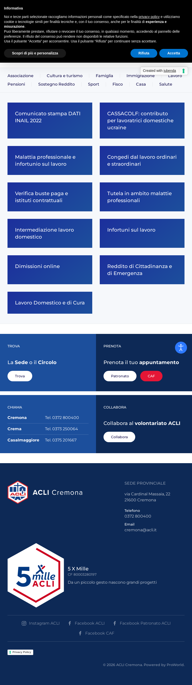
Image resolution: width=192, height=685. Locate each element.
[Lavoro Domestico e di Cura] (50, 303)
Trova (20, 376)
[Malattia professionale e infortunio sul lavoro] (50, 160)
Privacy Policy (21, 652)
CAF (151, 376)
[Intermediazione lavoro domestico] (50, 233)
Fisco (117, 84)
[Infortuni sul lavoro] (142, 233)
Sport (93, 84)
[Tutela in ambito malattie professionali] (142, 196)
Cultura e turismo (64, 75)
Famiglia (104, 75)
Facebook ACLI (86, 623)
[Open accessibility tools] (181, 348)
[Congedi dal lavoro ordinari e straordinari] (142, 160)
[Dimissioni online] (50, 269)
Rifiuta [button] (144, 53)
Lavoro (175, 75)
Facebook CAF (96, 633)
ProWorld (175, 665)
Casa (141, 84)
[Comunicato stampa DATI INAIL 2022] (50, 120)
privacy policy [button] (149, 17)
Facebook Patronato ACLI (141, 623)
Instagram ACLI (41, 623)
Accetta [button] (173, 53)
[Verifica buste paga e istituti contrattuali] (50, 196)
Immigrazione (140, 75)
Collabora (119, 437)
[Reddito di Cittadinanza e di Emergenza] (142, 269)
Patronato (120, 376)
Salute (165, 84)
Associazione (21, 75)
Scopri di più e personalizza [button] (35, 53)
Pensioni (16, 84)
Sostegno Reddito (56, 84)
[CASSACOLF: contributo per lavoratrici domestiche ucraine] (142, 120)
